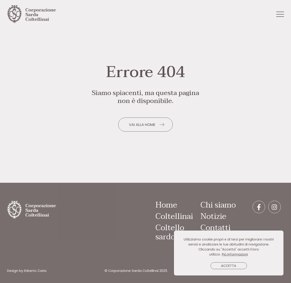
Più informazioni (235, 254)
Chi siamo (218, 205)
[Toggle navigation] (280, 14)
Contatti (216, 227)
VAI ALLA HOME (142, 124)
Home (166, 205)
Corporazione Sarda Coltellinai (31, 14)
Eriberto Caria (35, 270)
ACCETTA (228, 265)
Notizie (213, 216)
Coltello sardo (170, 232)
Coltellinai (174, 216)
